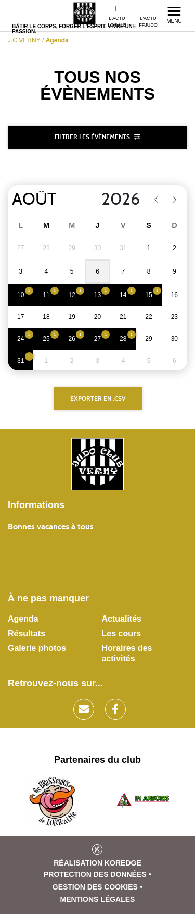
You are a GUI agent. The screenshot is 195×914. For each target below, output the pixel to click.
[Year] (114, 199)
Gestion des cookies (95, 887)
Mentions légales (97, 899)
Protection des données (95, 874)
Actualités (121, 618)
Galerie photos (37, 648)
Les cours (121, 633)
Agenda (23, 618)
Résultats (26, 633)
